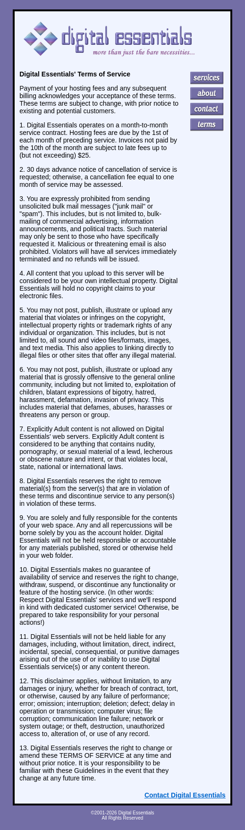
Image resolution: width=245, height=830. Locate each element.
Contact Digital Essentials (185, 795)
